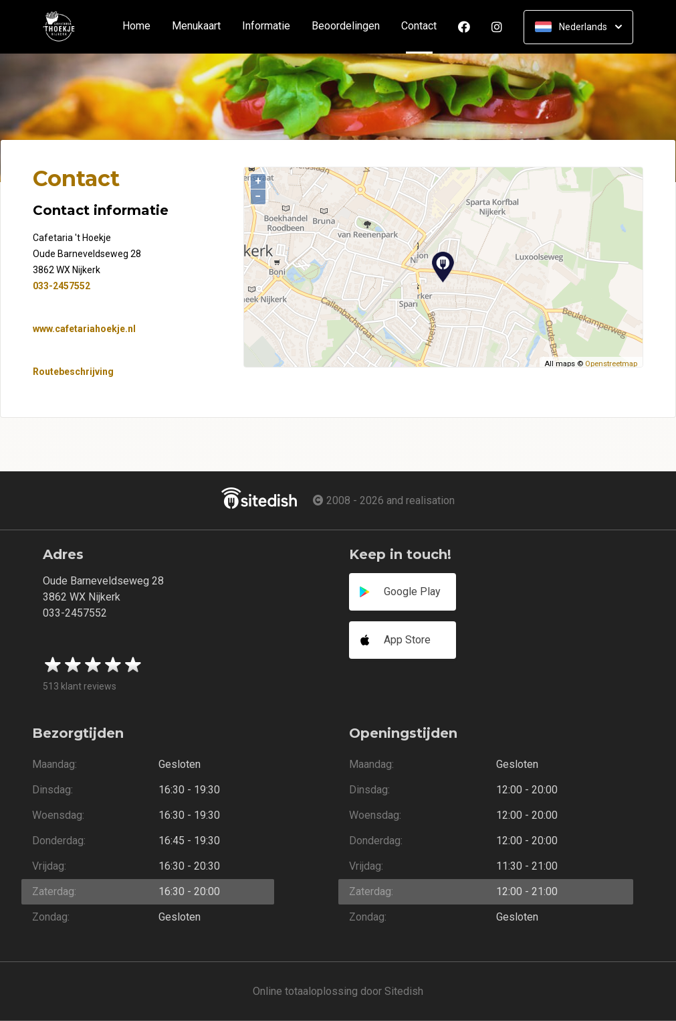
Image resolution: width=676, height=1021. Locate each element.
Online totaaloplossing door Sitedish (338, 991)
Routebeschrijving (73, 371)
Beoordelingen (346, 26)
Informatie (266, 26)
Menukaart (196, 26)
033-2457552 (61, 286)
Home (136, 26)
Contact (424, 26)
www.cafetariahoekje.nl (84, 328)
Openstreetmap (611, 364)
